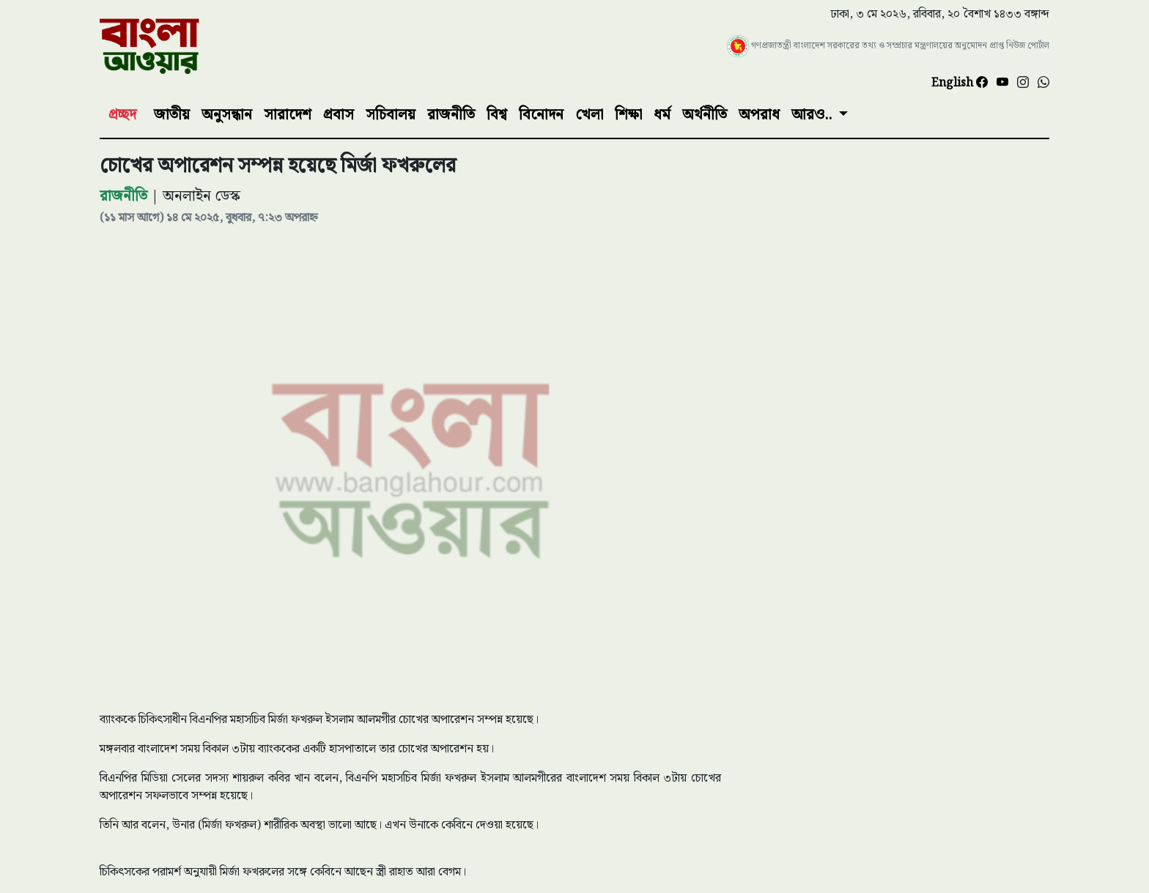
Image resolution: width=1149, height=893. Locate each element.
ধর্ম (662, 115)
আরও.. (813, 115)
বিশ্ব (497, 115)
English (953, 83)
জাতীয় (172, 115)
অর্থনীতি (704, 115)
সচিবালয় (390, 115)
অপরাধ (759, 115)
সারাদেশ (287, 115)
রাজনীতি (451, 115)
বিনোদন (541, 115)
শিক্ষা (628, 115)
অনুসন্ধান (227, 115)
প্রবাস (338, 115)
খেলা (589, 115)
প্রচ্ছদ (122, 115)
